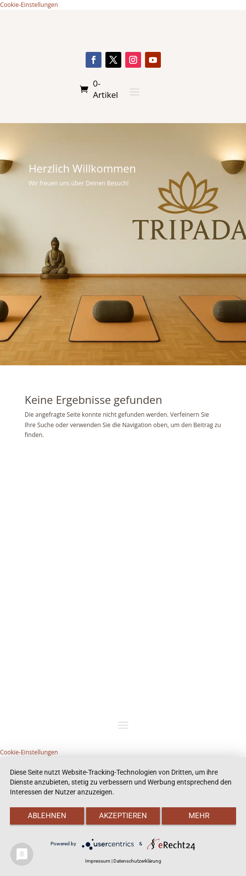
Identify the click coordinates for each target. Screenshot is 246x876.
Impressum (97, 861)
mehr (199, 815)
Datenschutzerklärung (137, 861)
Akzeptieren (123, 815)
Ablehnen (47, 815)
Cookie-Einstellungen (29, 4)
